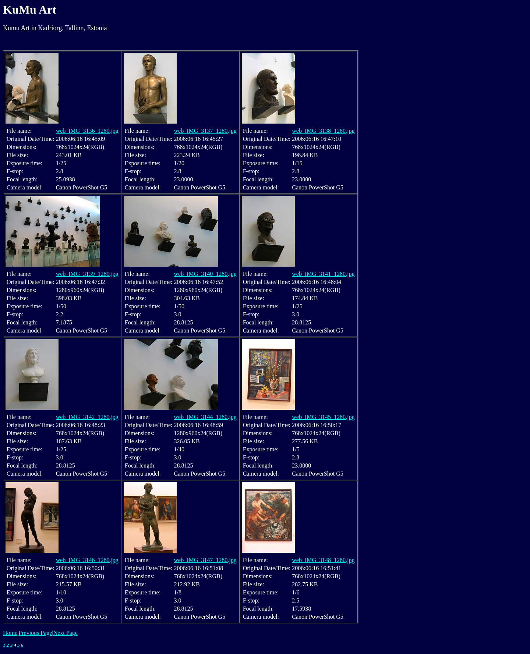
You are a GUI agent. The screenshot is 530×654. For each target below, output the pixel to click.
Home (10, 633)
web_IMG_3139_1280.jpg (87, 274)
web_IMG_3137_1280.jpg (205, 131)
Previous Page (35, 633)
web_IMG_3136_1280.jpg (87, 131)
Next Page (65, 633)
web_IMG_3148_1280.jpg (323, 560)
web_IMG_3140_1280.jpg (205, 274)
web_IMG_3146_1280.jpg (87, 560)
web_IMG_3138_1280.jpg (323, 131)
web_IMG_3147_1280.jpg (205, 560)
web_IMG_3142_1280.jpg (87, 417)
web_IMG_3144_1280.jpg (205, 417)
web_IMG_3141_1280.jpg (323, 274)
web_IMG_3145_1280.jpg (323, 417)
